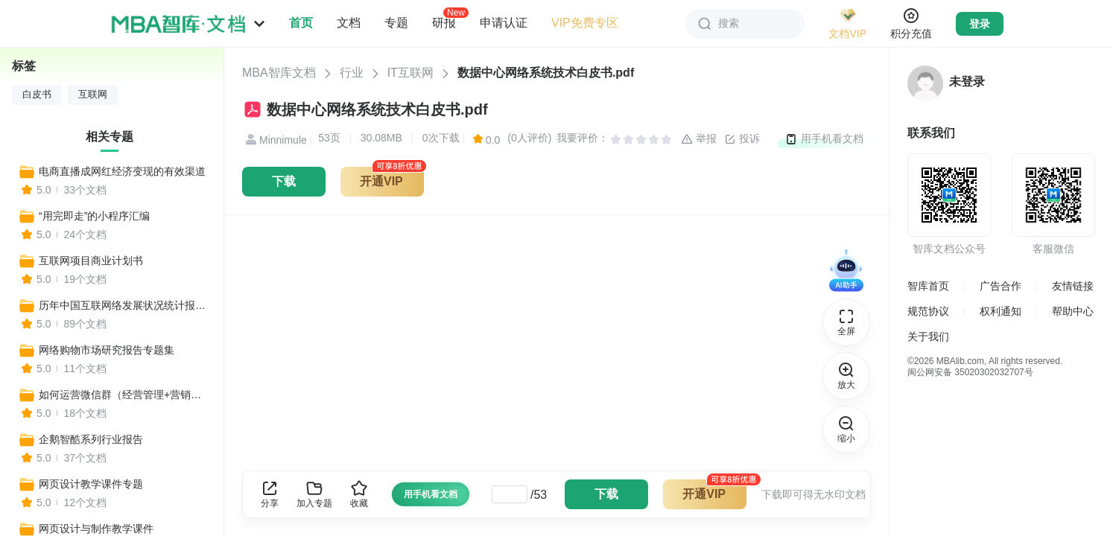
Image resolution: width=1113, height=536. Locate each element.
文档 (349, 22)
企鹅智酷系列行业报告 (91, 439)
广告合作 (1000, 286)
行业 (352, 72)
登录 (979, 24)
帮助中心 (1073, 311)
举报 (699, 139)
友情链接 (1073, 286)
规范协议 (928, 311)
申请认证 (503, 22)
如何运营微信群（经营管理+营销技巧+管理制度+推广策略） (124, 395)
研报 (444, 22)
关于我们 (928, 336)
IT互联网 (410, 72)
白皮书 (36, 94)
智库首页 (928, 286)
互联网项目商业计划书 (91, 261)
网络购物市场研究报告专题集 (106, 350)
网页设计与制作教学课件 (96, 529)
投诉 (742, 139)
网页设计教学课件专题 (91, 484)
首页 (301, 22)
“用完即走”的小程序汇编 (94, 216)
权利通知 (1000, 311)
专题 (396, 22)
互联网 (92, 94)
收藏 (359, 493)
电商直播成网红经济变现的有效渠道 (122, 171)
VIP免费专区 (584, 22)
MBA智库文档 (279, 72)
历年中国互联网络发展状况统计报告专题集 (124, 305)
